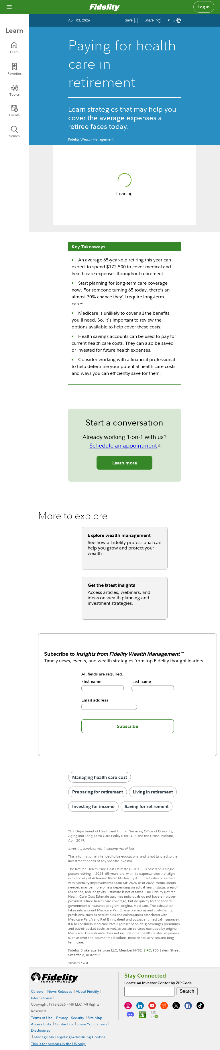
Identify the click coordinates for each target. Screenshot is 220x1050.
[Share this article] (152, 20)
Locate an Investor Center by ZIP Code (158, 982)
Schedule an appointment (123, 445)
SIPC (147, 950)
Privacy (62, 1017)
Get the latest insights (111, 585)
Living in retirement (153, 792)
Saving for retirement (146, 806)
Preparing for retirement (97, 792)
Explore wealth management (119, 535)
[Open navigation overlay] (9, 7)
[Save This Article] (131, 20)
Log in (204, 6)
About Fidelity (87, 991)
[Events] (14, 111)
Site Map (95, 1017)
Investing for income (93, 806)
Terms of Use (41, 1017)
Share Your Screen (91, 1024)
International (41, 998)
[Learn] (14, 47)
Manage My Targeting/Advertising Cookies (69, 1037)
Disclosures (40, 1030)
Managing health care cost (99, 777)
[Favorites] (14, 69)
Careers (37, 991)
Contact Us (64, 1024)
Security (77, 1017)
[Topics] (14, 90)
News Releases (59, 991)
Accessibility (41, 1024)
